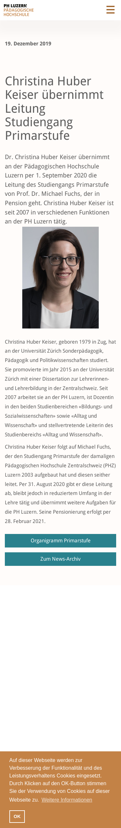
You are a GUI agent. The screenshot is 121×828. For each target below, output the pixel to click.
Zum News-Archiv (60, 559)
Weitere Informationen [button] (67, 800)
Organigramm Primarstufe (61, 541)
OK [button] (17, 816)
